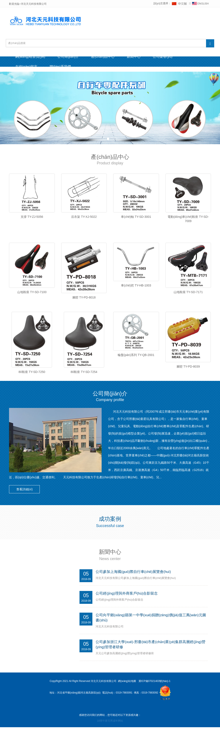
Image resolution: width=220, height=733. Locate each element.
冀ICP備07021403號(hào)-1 (154, 687)
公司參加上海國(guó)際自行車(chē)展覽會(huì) (133, 577)
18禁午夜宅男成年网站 (110, 726)
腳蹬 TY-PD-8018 (84, 299)
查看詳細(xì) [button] (25, 495)
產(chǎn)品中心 (104, 56)
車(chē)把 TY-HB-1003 (136, 287)
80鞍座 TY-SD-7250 (31, 375)
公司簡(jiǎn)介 (69, 56)
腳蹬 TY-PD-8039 (188, 370)
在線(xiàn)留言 (26, 67)
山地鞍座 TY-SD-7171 (188, 294)
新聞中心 (136, 56)
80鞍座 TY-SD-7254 (84, 375)
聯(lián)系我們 (61, 67)
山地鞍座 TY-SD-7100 (31, 294)
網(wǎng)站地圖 (127, 687)
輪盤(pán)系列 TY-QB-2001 (136, 358)
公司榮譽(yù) (166, 56)
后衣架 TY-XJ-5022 (84, 217)
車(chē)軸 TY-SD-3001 (136, 217)
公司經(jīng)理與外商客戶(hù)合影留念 (127, 599)
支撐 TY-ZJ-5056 (32, 217)
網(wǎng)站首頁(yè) (30, 56)
